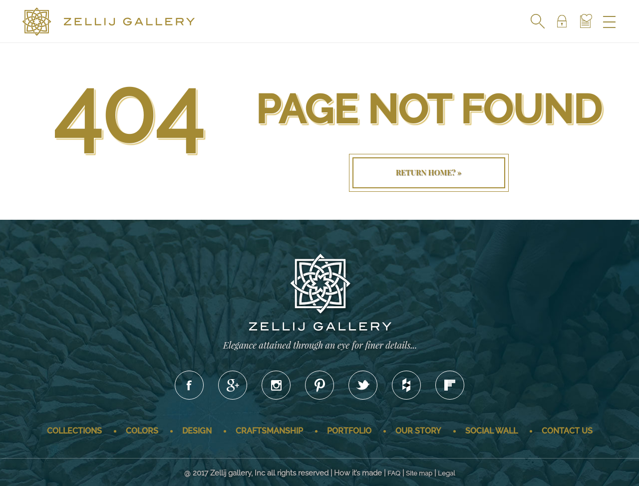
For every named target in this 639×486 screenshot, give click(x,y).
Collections (74, 431)
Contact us (567, 431)
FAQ (393, 473)
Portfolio (349, 431)
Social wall (491, 431)
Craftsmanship (269, 431)
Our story (418, 431)
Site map (419, 473)
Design (197, 431)
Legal (446, 473)
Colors (142, 431)
